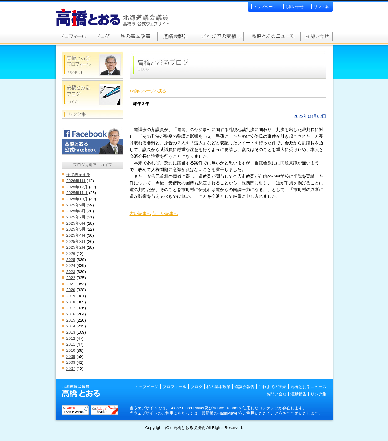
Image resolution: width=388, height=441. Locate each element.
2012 (70, 338)
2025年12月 (77, 187)
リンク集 (321, 7)
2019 (70, 296)
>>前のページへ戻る (148, 91)
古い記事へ (140, 213)
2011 (70, 344)
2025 (70, 259)
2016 (70, 314)
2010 (70, 350)
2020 (70, 289)
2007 (70, 368)
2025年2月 (76, 247)
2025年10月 (77, 199)
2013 (70, 332)
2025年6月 (76, 223)
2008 (70, 362)
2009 (70, 356)
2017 (70, 308)
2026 (70, 253)
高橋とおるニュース (271, 36)
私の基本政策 (135, 36)
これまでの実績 (218, 36)
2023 (70, 271)
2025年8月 (76, 211)
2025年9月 (76, 205)
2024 (70, 265)
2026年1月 (76, 180)
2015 (70, 320)
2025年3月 (76, 241)
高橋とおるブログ (102, 36)
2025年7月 (76, 217)
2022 (70, 277)
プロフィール (174, 386)
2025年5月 (76, 229)
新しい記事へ (165, 213)
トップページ (265, 7)
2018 (70, 302)
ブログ (196, 386)
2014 (70, 326)
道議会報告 (175, 36)
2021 (70, 284)
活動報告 (298, 394)
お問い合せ (294, 7)
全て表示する (78, 174)
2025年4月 (76, 235)
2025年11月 (77, 192)
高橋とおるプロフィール (73, 36)
